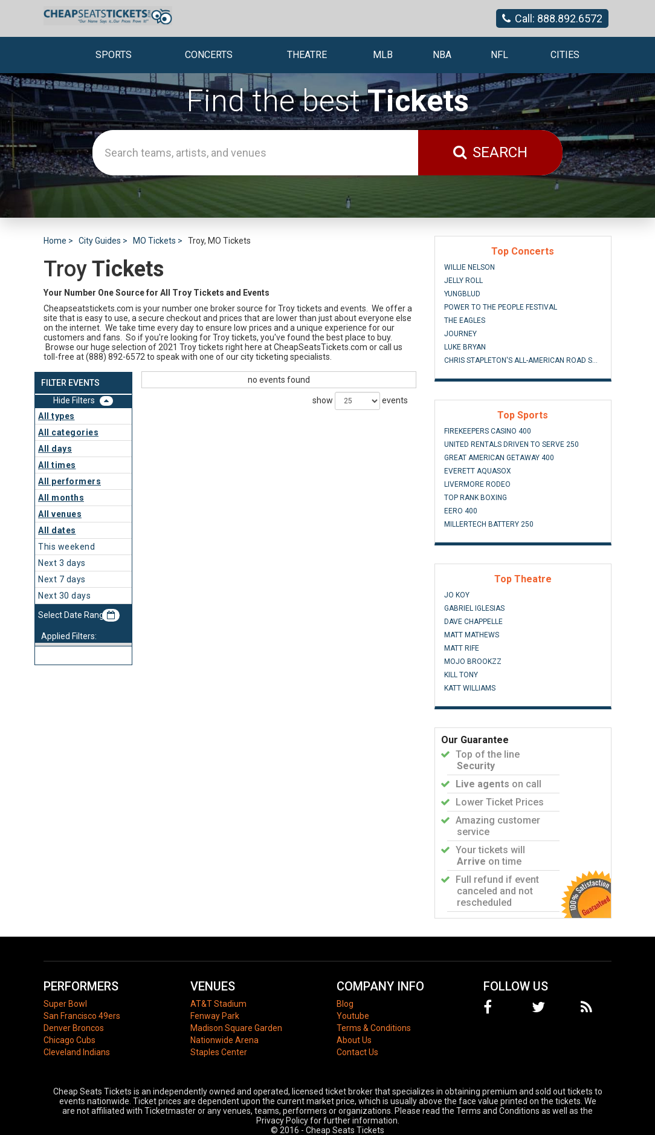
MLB (383, 54)
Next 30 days (64, 595)
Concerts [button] (209, 54)
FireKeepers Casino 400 (487, 431)
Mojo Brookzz (473, 661)
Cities (564, 54)
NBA (442, 54)
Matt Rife (461, 648)
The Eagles (464, 320)
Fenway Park (214, 1016)
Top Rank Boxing (475, 497)
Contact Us (357, 1052)
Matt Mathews (471, 635)
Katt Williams (469, 688)
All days (55, 449)
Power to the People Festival (500, 307)
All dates (57, 530)
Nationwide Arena (224, 1040)
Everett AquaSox (477, 471)
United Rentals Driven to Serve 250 (511, 444)
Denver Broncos (74, 1028)
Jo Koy (456, 595)
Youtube (353, 1016)
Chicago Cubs (69, 1040)
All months (61, 497)
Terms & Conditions (374, 1028)
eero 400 (460, 511)
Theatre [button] (307, 54)
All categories (68, 432)
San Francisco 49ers (82, 1016)
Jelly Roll (463, 280)
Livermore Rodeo (477, 484)
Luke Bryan (465, 347)
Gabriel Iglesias (474, 608)
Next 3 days (62, 563)
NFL (499, 54)
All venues (60, 514)
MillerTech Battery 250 (489, 524)
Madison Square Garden (236, 1028)
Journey (460, 334)
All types (56, 416)
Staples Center (218, 1052)
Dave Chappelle (473, 621)
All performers (69, 481)
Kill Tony (461, 675)
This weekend (66, 546)
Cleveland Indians (77, 1052)
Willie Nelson (469, 267)
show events (360, 401)
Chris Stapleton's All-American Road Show (523, 360)
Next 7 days (62, 579)
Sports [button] (113, 54)
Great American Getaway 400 (499, 458)
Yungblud (462, 294)
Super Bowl (65, 1004)
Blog (345, 1004)
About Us (354, 1040)
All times (57, 465)
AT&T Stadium (218, 1004)
